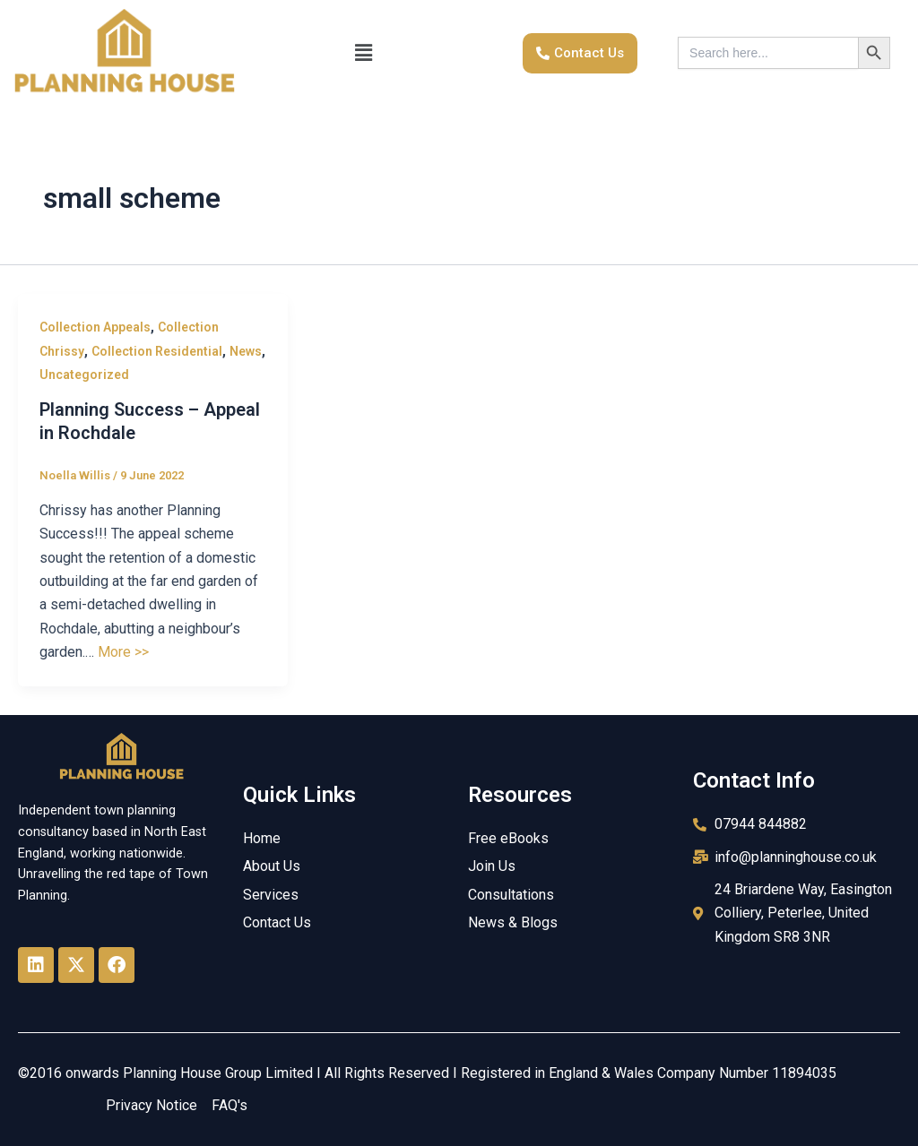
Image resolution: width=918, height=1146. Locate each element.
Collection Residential (156, 351)
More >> (123, 651)
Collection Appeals (95, 327)
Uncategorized (84, 374)
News (246, 351)
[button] (363, 53)
